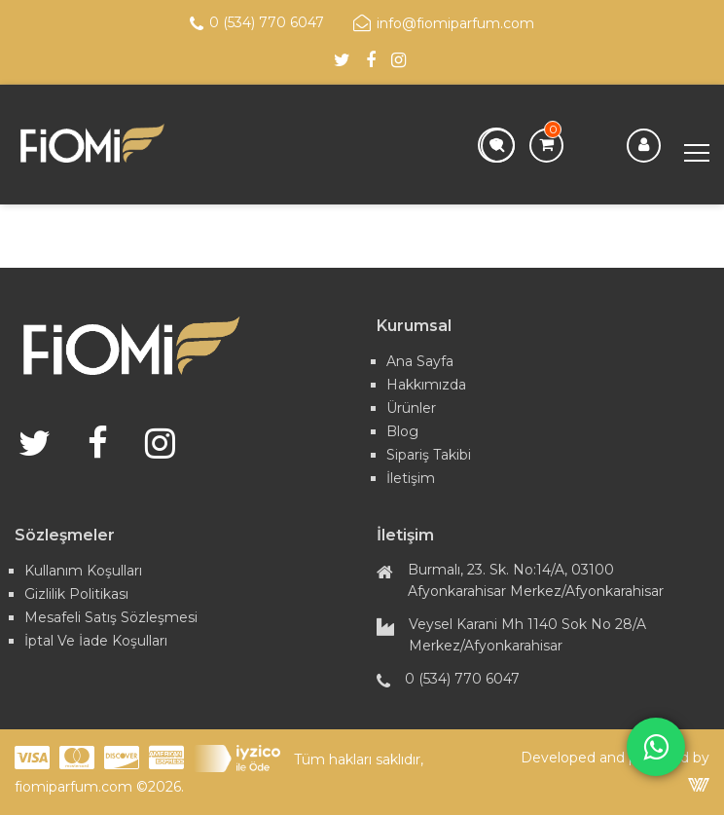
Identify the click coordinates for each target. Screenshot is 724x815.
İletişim (410, 478)
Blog (402, 431)
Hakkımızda (426, 384)
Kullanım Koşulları (83, 570)
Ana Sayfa (419, 361)
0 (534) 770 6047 (257, 23)
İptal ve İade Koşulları (95, 640)
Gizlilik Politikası (76, 594)
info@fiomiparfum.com (443, 23)
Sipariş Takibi (428, 454)
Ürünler (411, 408)
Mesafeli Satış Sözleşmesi (111, 617)
